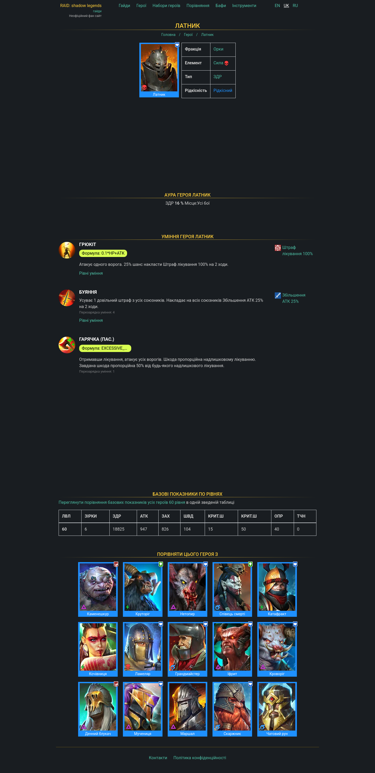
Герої (141, 5)
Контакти (158, 757)
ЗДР (218, 76)
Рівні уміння (91, 273)
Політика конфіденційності (199, 757)
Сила (218, 62)
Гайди (124, 5)
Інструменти (244, 5)
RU (295, 5)
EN (277, 5)
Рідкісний (223, 90)
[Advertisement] (187, 138)
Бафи (221, 5)
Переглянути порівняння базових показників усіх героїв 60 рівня (122, 502)
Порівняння (197, 5)
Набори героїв (166, 5)
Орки (218, 49)
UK (286, 5)
